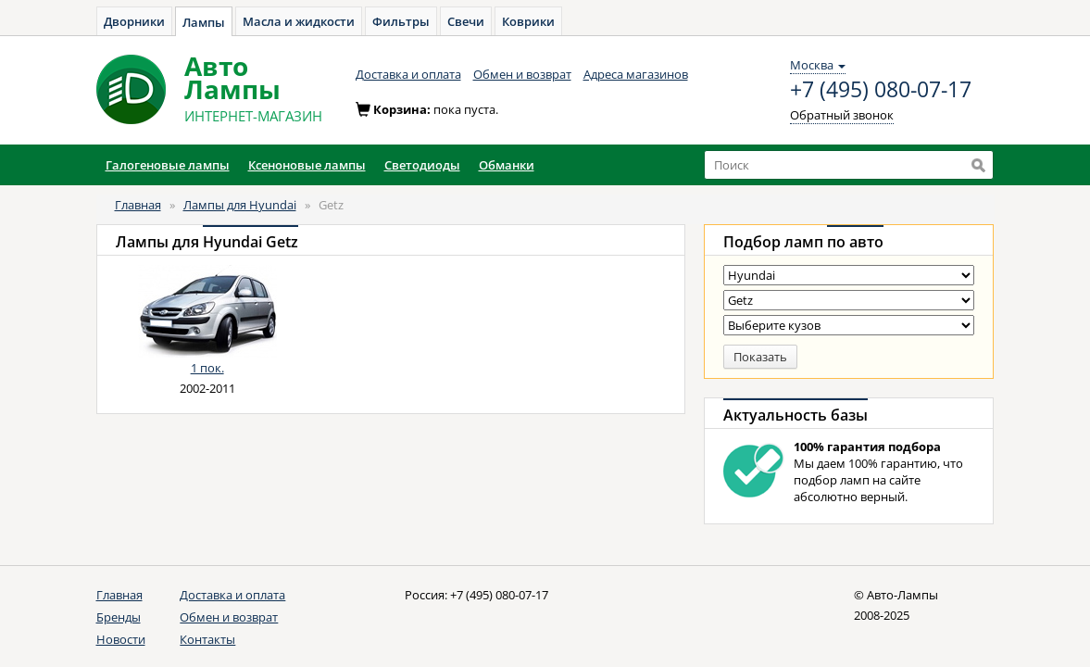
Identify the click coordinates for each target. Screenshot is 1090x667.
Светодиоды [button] (422, 165)
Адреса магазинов (635, 74)
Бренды (118, 617)
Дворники (134, 21)
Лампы (203, 22)
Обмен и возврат (522, 74)
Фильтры (401, 21)
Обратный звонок (842, 115)
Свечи (465, 21)
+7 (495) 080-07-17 (880, 90)
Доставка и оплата (408, 74)
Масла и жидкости (299, 21)
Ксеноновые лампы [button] (307, 165)
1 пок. (207, 367)
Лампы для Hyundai (239, 204)
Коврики (528, 21)
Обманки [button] (506, 165)
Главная (138, 204)
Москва (818, 65)
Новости (120, 639)
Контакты (207, 639)
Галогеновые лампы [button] (168, 165)
